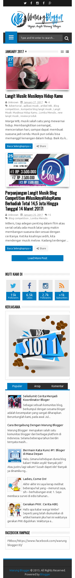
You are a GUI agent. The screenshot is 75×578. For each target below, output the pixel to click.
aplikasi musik (31, 105)
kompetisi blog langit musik (36, 109)
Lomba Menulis (47, 112)
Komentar (58, 386)
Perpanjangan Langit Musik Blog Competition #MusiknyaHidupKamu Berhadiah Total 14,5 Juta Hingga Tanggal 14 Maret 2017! (33, 200)
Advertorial (15, 105)
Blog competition (19, 218)
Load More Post (37, 258)
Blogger (45, 574)
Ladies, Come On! (34, 479)
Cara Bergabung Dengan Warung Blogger (35, 425)
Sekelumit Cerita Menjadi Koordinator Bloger (40, 397)
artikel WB (46, 105)
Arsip (37, 386)
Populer (17, 386)
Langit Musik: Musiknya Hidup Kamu (34, 96)
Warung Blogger (19, 570)
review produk (28, 116)
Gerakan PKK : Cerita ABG (40, 504)
